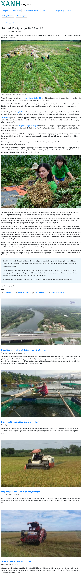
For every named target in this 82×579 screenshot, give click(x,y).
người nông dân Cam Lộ (33, 98)
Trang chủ (5, 11)
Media (69, 11)
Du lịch (43, 11)
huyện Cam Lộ (21, 112)
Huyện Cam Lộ (5, 118)
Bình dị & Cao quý (7, 16)
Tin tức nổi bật (16, 11)
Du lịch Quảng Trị (41, 293)
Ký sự (50, 11)
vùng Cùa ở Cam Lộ (58, 293)
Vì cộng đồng (60, 11)
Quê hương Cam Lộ (24, 293)
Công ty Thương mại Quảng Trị (28, 126)
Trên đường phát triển (31, 11)
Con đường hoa (21, 16)
